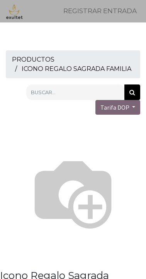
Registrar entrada (100, 11)
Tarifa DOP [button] (115, 107)
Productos (33, 59)
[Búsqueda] (132, 92)
